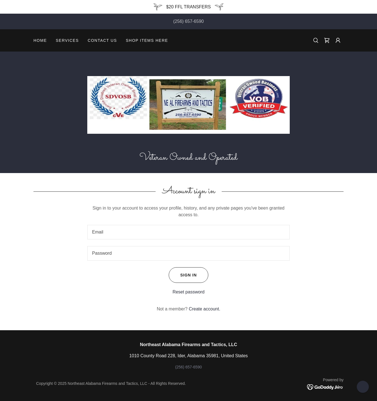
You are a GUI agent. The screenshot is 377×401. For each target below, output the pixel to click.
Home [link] (40, 40)
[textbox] (188, 232)
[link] (326, 40)
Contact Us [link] (102, 40)
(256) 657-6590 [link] (188, 21)
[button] (338, 40)
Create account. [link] (204, 309)
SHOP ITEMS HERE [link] (147, 40)
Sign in (183, 275)
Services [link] (67, 40)
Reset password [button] (189, 292)
